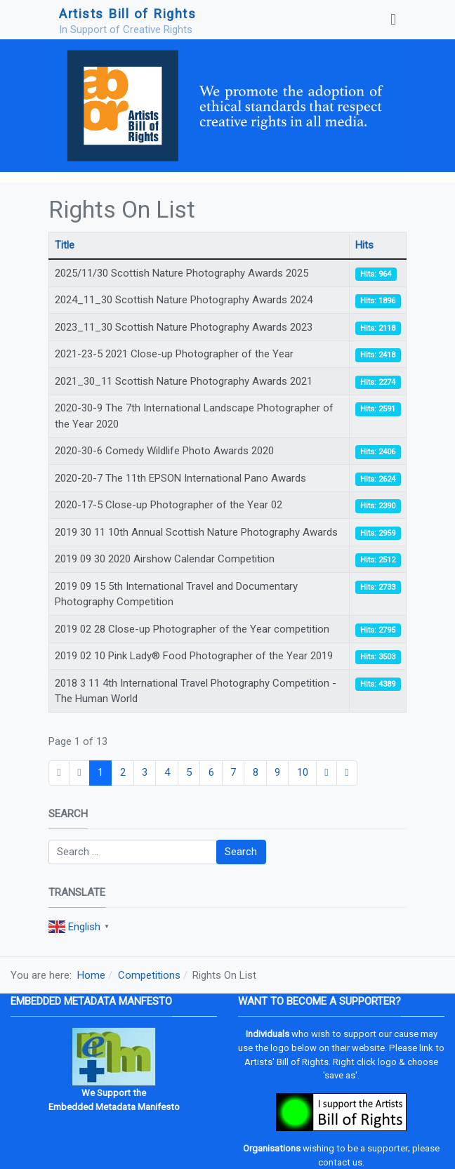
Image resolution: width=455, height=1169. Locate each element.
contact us (340, 1162)
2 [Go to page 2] (123, 772)
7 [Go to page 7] (233, 772)
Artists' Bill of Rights (286, 1062)
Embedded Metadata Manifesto (114, 1107)
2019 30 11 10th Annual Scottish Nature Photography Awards (196, 532)
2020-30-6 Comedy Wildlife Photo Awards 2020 (164, 450)
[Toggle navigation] (393, 19)
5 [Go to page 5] (189, 772)
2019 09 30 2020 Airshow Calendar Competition (165, 559)
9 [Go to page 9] (277, 772)
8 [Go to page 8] (255, 772)
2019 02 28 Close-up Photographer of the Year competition (192, 629)
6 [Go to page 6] (211, 772)
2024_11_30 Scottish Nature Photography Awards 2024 (183, 299)
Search (241, 851)
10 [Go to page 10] (302, 772)
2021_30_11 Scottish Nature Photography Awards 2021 (183, 381)
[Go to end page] (346, 773)
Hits (364, 245)
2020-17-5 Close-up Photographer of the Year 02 (168, 504)
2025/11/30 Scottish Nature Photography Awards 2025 (181, 273)
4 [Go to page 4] (167, 772)
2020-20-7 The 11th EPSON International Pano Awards (180, 478)
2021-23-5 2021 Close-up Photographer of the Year (174, 354)
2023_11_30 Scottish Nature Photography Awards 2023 (183, 327)
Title (64, 245)
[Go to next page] (326, 773)
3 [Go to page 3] (144, 772)
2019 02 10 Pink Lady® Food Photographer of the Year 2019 (194, 655)
